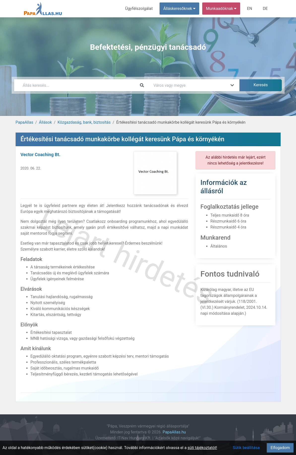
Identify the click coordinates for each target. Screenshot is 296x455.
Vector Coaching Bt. (41, 154)
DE (265, 8)
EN (250, 8)
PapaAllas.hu (174, 432)
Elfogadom (280, 447)
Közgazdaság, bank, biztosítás (84, 122)
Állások (45, 122)
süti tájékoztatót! (202, 447)
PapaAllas (24, 122)
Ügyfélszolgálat (139, 8)
